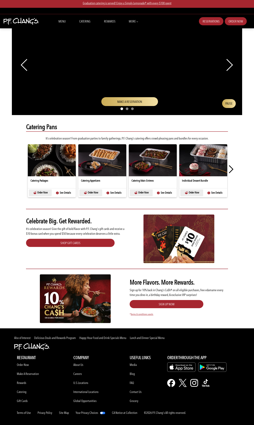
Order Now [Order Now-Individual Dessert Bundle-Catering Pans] (192, 193)
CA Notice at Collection (124, 413)
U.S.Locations (80, 383)
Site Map (64, 413)
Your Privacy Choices (87, 413)
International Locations (85, 392)
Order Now (235, 21)
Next (229, 169)
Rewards (109, 21)
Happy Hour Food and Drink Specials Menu (102, 338)
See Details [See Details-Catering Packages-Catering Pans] (63, 193)
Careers (77, 374)
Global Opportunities (85, 401)
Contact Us (136, 392)
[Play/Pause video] (229, 103)
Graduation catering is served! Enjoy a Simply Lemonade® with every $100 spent (127, 3)
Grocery (134, 401)
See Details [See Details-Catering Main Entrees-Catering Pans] (164, 193)
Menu (62, 21)
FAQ (132, 383)
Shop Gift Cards (70, 243)
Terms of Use (24, 413)
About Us (78, 365)
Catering (85, 21)
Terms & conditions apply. (142, 314)
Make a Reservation (135, 102)
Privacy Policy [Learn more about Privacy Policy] (45, 413)
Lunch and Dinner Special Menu (147, 338)
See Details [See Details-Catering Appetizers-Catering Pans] (113, 193)
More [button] (133, 21)
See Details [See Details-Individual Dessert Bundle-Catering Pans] (214, 193)
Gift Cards (22, 401)
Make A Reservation (28, 374)
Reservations (211, 21)
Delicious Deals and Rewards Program (55, 338)
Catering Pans (41, 127)
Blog (132, 374)
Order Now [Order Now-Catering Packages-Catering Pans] (40, 193)
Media (133, 365)
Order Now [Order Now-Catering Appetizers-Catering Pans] (91, 193)
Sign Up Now (166, 304)
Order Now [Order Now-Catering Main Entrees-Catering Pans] (141, 193)
